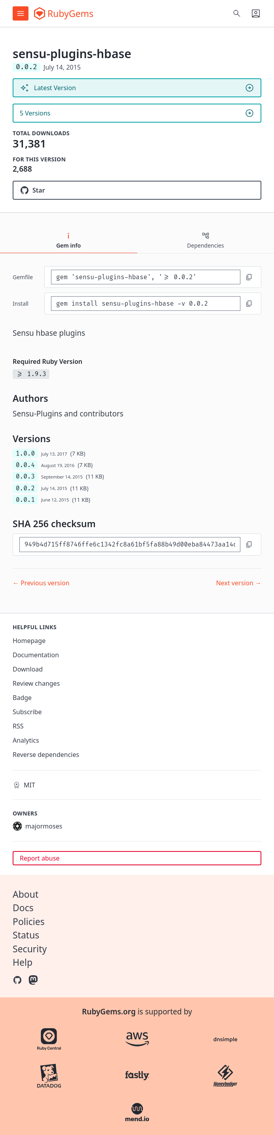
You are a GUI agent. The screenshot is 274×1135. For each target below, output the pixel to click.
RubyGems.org (109, 1011)
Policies (29, 921)
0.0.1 (25, 500)
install (20, 303)
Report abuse (39, 858)
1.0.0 (25, 453)
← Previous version (41, 583)
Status (26, 935)
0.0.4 (25, 465)
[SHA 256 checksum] (129, 544)
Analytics (26, 740)
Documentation (36, 655)
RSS (18, 726)
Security (30, 948)
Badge (22, 697)
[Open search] (237, 13)
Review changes (36, 683)
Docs (23, 907)
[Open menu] (20, 13)
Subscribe (27, 711)
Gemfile (23, 277)
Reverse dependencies (46, 754)
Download (28, 669)
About (25, 894)
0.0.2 (25, 488)
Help (22, 962)
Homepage (29, 640)
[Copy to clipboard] (249, 277)
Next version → (238, 583)
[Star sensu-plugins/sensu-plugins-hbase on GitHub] (137, 190)
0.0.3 (25, 476)
